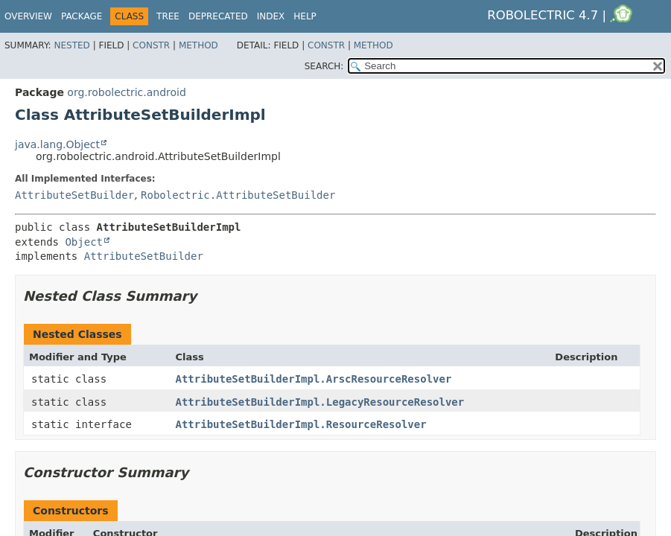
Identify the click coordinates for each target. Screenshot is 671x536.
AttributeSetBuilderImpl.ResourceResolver (301, 424)
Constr (151, 45)
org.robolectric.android (126, 92)
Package (81, 16)
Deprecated (218, 16)
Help (305, 16)
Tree (167, 16)
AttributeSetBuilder (74, 195)
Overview (28, 16)
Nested (71, 45)
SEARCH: (324, 66)
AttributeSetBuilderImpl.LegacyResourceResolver (320, 402)
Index (271, 16)
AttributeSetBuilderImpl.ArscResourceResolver (314, 379)
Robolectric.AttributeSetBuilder (238, 195)
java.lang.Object (57, 144)
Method (198, 45)
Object (84, 242)
